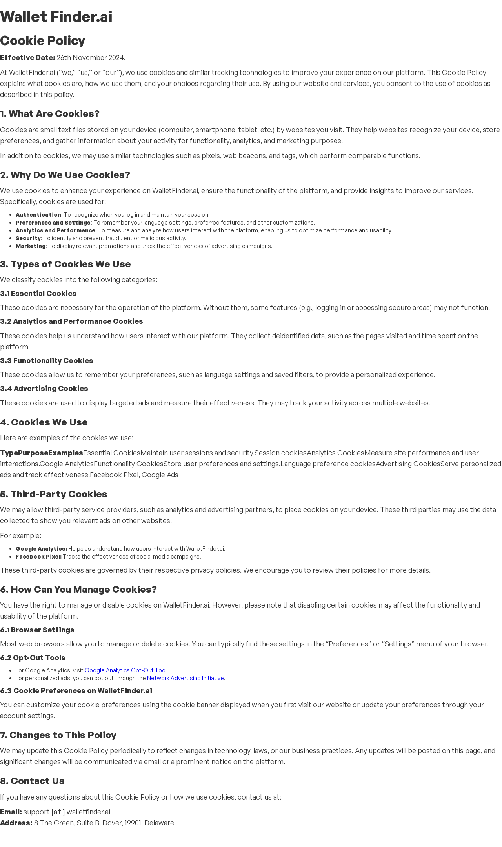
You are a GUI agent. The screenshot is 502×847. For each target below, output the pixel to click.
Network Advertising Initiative (185, 678)
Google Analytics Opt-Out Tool (126, 670)
